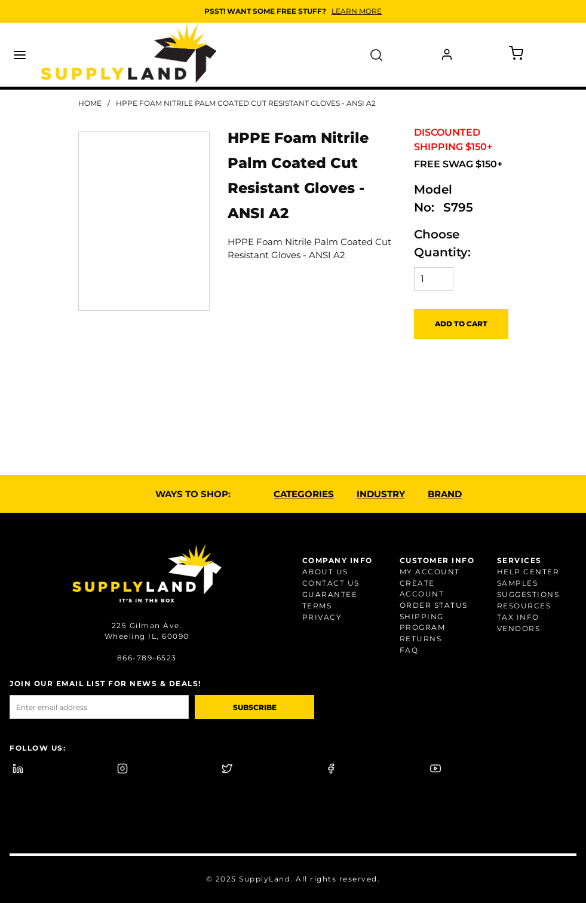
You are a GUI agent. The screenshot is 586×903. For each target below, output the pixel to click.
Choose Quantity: (442, 243)
